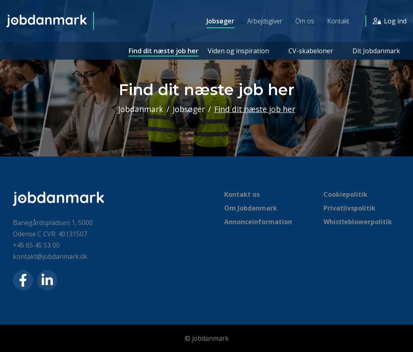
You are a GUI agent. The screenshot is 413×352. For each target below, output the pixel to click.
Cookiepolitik (345, 194)
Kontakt (338, 21)
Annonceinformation (258, 221)
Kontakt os (242, 194)
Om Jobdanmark (250, 208)
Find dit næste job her (163, 50)
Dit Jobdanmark (376, 50)
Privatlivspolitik (349, 208)
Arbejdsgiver (264, 21)
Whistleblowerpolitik (357, 221)
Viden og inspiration (238, 50)
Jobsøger (220, 21)
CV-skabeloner (310, 50)
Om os (304, 21)
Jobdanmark (140, 109)
